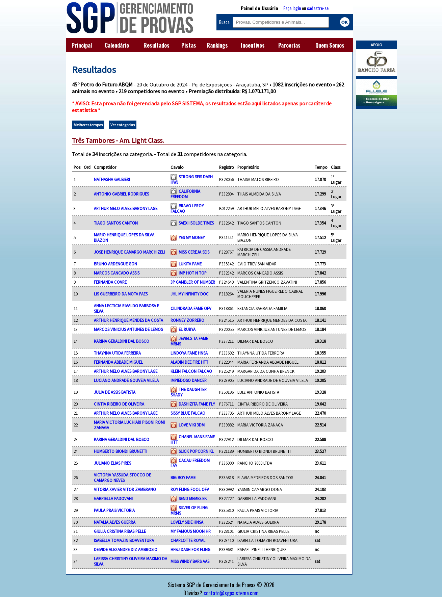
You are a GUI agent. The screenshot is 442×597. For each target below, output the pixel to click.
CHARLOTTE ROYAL (188, 540)
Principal (82, 45)
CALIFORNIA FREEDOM (185, 193)
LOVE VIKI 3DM (192, 424)
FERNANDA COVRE (110, 282)
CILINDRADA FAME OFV (191, 308)
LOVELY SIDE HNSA (187, 522)
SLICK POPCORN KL (196, 451)
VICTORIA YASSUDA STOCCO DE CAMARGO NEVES (122, 477)
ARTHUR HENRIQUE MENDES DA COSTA (128, 320)
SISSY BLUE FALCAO (188, 413)
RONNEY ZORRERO (187, 320)
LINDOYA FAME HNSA (189, 353)
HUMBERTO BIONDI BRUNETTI (120, 451)
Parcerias (289, 45)
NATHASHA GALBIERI (112, 179)
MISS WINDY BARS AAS (190, 561)
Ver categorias (122, 124)
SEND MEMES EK (193, 498)
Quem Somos (329, 45)
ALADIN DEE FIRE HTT (189, 362)
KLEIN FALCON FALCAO (191, 371)
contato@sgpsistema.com (231, 593)
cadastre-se (318, 7)
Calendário (117, 45)
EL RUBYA (187, 329)
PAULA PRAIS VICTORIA (114, 510)
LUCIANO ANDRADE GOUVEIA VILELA (126, 380)
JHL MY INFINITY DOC (190, 293)
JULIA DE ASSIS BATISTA (114, 392)
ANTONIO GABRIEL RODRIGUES (121, 194)
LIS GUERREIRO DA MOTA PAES (121, 293)
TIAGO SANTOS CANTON (116, 223)
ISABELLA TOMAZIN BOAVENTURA (124, 540)
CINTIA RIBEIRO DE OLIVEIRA (119, 404)
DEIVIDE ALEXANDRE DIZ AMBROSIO (125, 549)
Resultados (157, 45)
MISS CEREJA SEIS (194, 252)
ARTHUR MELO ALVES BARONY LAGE (125, 208)
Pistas (188, 45)
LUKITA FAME (190, 263)
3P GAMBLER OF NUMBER (193, 282)
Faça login (292, 7)
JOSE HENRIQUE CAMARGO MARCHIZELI (129, 252)
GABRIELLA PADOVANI (113, 498)
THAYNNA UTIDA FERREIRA (117, 353)
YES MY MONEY (192, 237)
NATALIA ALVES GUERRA (114, 522)
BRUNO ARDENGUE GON (115, 263)
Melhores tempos (88, 124)
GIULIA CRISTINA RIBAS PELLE (120, 531)
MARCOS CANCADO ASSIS (116, 273)
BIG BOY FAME (183, 477)
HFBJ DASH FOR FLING (190, 549)
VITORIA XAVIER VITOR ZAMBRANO (125, 489)
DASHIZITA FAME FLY (197, 404)
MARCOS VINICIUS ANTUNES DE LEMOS (128, 329)
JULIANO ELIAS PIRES (112, 463)
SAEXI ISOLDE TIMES (196, 223)
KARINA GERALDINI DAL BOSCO (121, 341)
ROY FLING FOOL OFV (190, 489)
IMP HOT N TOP (193, 273)
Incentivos (253, 45)
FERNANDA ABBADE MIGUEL (118, 362)
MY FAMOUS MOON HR (191, 531)
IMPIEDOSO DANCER (189, 380)
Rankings (217, 45)
